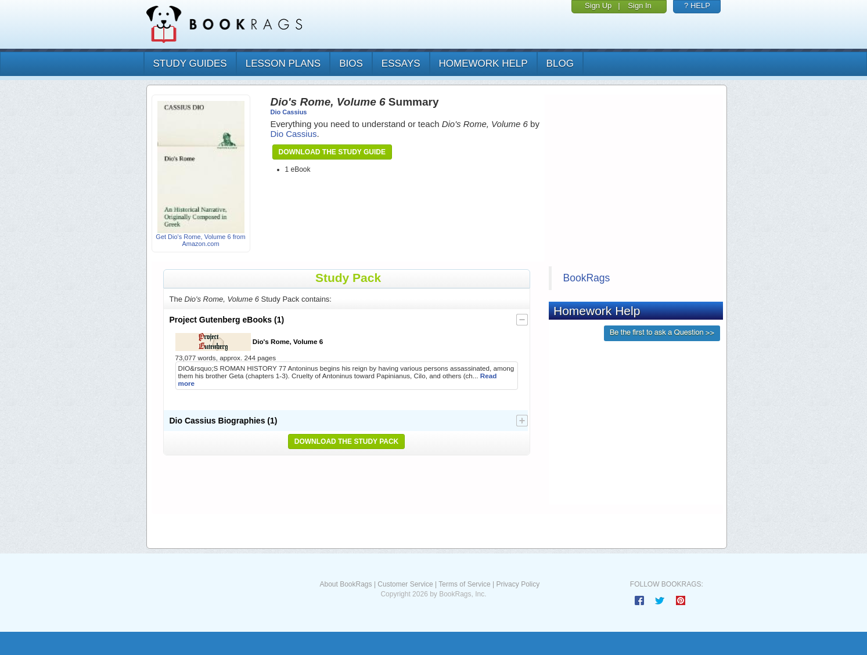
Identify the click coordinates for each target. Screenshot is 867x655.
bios (351, 63)
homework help (483, 63)
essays (401, 63)
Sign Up (598, 5)
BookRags (586, 278)
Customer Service (405, 584)
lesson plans (283, 63)
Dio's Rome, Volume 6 (249, 342)
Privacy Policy (517, 584)
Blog (560, 63)
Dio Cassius (289, 111)
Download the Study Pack (346, 441)
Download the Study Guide (332, 152)
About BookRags (345, 584)
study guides (190, 63)
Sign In (639, 5)
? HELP (697, 5)
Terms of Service (464, 584)
